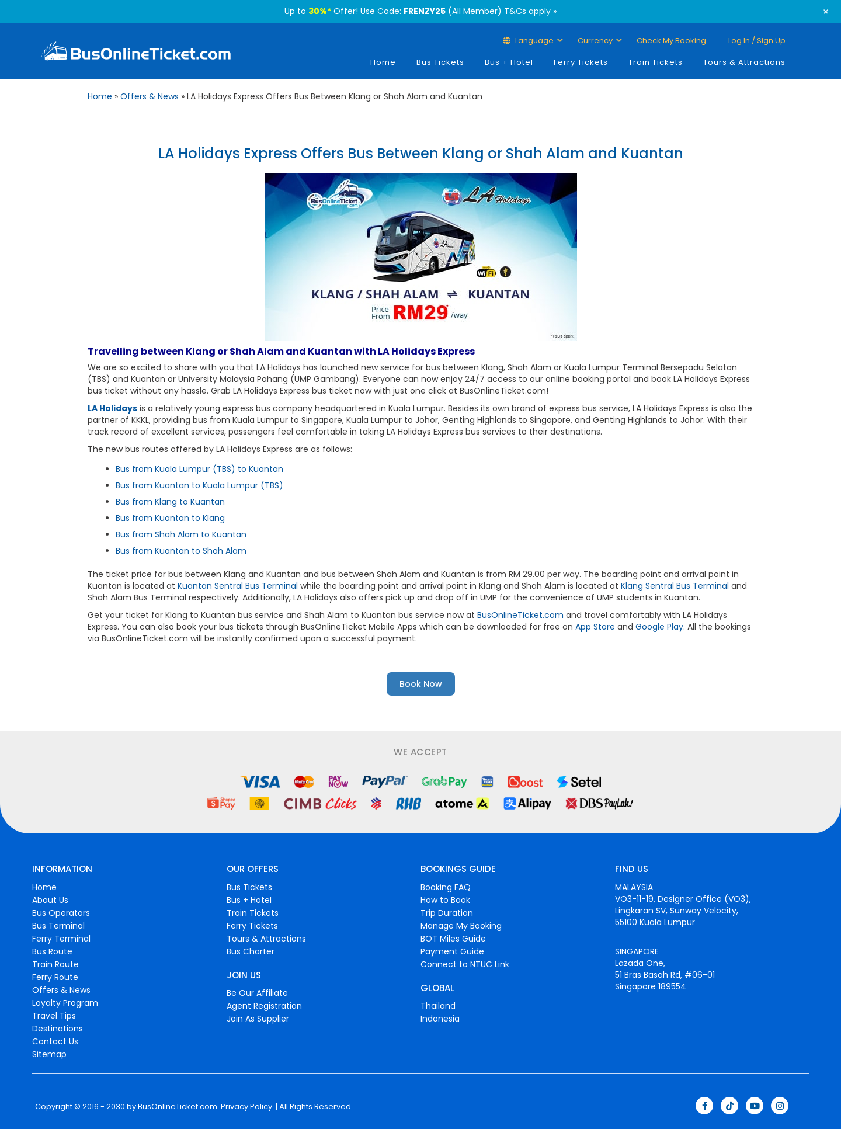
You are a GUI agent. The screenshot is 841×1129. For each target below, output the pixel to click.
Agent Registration (264, 1006)
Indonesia (440, 1018)
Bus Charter (250, 951)
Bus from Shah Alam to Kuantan (181, 534)
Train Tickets (655, 62)
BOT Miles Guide (453, 938)
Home (383, 62)
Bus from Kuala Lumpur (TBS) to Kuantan (199, 469)
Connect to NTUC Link (464, 964)
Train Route (55, 964)
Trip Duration (446, 913)
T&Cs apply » (530, 11)
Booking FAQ (445, 887)
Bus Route (52, 951)
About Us (50, 900)
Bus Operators (61, 913)
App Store (595, 627)
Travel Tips (54, 1016)
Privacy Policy (245, 1107)
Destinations (57, 1028)
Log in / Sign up (756, 40)
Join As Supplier (258, 1018)
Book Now (420, 684)
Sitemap (49, 1054)
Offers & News (149, 96)
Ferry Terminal (61, 938)
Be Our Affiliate (257, 993)
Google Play (659, 627)
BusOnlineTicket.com (520, 615)
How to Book (445, 900)
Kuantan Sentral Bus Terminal (238, 586)
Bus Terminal (58, 926)
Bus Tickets (440, 62)
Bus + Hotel (509, 62)
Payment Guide (452, 951)
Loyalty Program (65, 1003)
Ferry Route (55, 977)
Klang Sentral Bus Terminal (675, 586)
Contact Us (55, 1041)
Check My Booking (671, 40)
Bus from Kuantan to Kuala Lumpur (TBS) (199, 485)
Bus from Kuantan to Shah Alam (181, 551)
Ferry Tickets (581, 62)
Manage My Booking (461, 926)
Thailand (438, 1006)
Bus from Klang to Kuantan (170, 502)
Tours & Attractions (744, 62)
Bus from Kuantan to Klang (170, 518)
